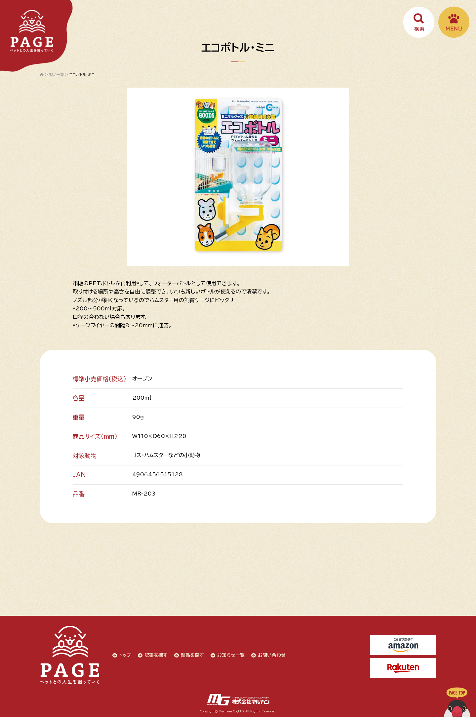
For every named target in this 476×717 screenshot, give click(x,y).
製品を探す (192, 655)
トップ (125, 655)
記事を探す (156, 655)
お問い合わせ (272, 655)
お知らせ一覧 (231, 655)
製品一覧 (56, 74)
